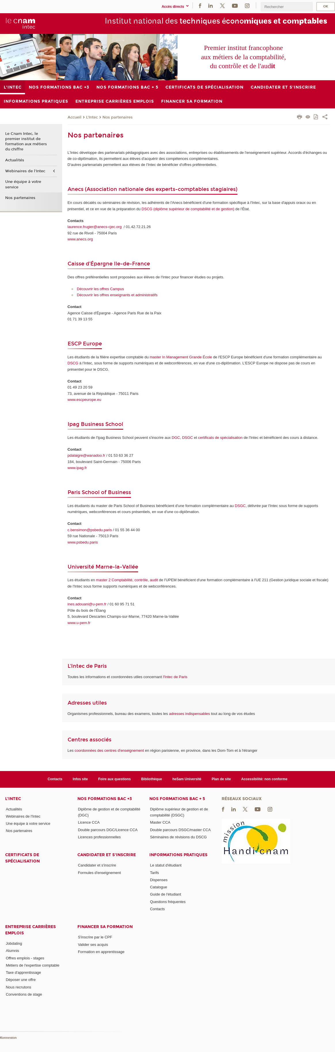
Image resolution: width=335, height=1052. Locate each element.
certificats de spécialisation (220, 437)
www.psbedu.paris (83, 542)
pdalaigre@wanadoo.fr (86, 455)
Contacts (54, 779)
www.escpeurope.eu (84, 399)
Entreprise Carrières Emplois (30, 929)
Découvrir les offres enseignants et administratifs (117, 295)
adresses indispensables (189, 713)
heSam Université (186, 779)
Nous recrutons (18, 987)
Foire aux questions (114, 779)
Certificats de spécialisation (22, 857)
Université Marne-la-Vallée (103, 567)
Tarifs (154, 873)
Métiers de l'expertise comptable (32, 965)
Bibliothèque (151, 779)
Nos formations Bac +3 (104, 798)
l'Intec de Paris (175, 677)
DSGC (187, 437)
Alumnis (12, 950)
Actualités (14, 160)
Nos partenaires (117, 117)
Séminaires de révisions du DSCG (178, 837)
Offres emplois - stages (25, 958)
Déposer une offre (21, 980)
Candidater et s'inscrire (106, 854)
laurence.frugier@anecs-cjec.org (95, 227)
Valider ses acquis (93, 944)
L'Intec (92, 117)
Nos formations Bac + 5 (177, 798)
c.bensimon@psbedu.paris (90, 530)
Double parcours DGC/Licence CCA (108, 830)
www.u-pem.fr (79, 623)
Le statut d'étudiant (165, 865)
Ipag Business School (95, 424)
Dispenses (159, 880)
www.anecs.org (80, 239)
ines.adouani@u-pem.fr (87, 604)
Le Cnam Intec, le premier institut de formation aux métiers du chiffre (26, 141)
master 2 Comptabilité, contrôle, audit (127, 580)
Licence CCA (89, 822)
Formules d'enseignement (99, 873)
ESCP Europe (85, 344)
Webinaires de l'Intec (25, 171)
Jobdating (14, 943)
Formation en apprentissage (101, 952)
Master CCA (160, 822)
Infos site (80, 779)
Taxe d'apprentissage (23, 972)
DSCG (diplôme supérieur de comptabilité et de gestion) (188, 209)
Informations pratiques (178, 854)
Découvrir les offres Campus (100, 289)
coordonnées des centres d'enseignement (110, 750)
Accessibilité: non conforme (264, 779)
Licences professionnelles (99, 837)
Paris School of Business (99, 492)
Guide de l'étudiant (165, 894)
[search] (287, 7)
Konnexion (8, 1038)
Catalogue (158, 887)
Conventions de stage (24, 994)
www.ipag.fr (77, 468)
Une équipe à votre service (23, 184)
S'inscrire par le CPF (95, 937)
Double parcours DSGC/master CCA (180, 830)
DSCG (73, 363)
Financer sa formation (105, 926)
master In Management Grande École (181, 357)
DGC (176, 437)
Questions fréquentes (168, 902)
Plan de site (221, 779)
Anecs (76, 189)
